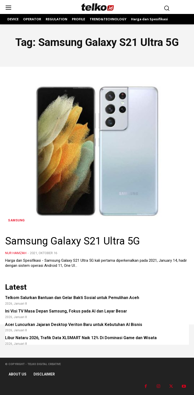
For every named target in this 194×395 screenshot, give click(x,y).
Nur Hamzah (15, 253)
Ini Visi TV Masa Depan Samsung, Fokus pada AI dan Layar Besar (66, 311)
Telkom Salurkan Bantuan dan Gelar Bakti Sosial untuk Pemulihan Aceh (72, 297)
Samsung (16, 220)
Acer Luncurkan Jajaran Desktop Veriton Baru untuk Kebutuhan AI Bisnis (73, 324)
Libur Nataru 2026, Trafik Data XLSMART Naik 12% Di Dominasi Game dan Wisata (81, 337)
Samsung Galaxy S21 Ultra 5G (72, 241)
